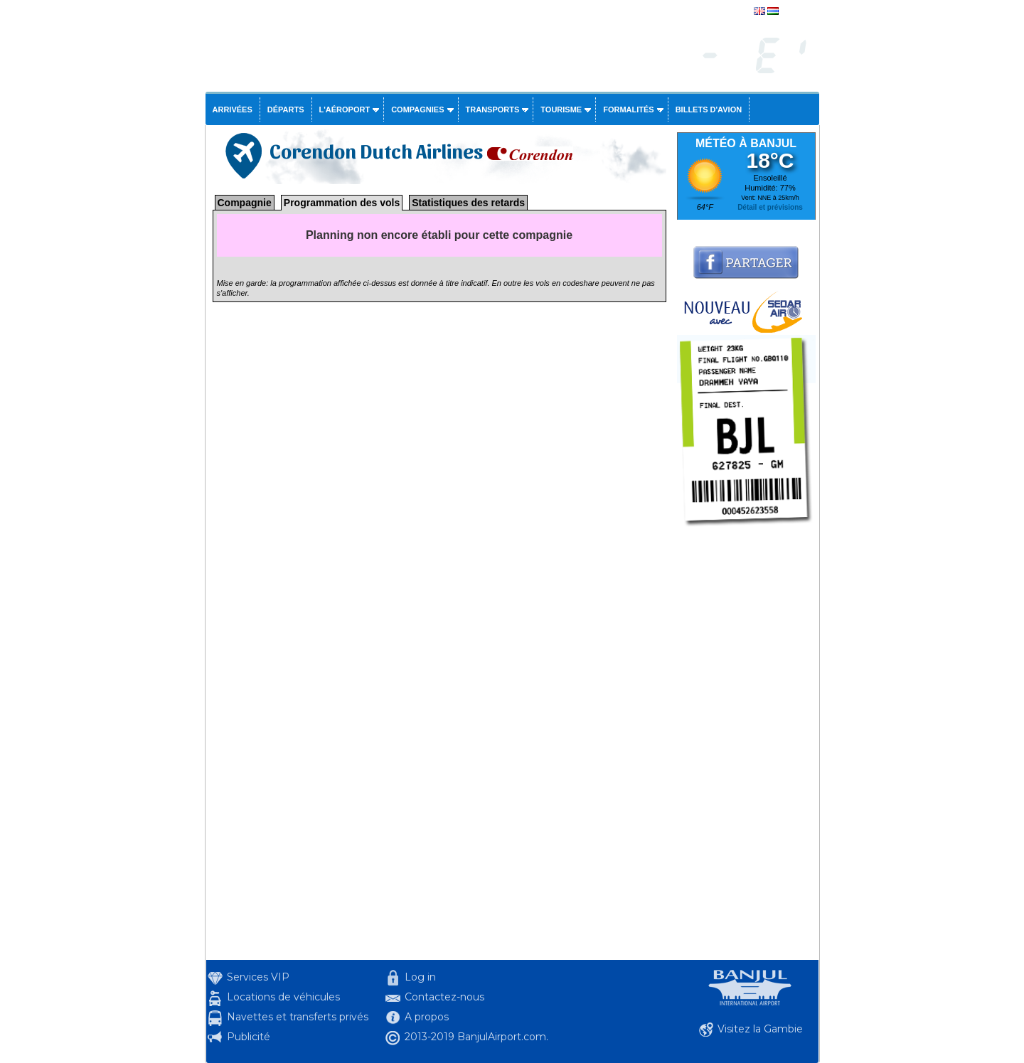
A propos (427, 1016)
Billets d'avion (709, 109)
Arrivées (232, 109)
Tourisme (561, 109)
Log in (420, 977)
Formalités (628, 109)
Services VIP (258, 977)
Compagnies (417, 109)
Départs (285, 109)
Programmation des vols (342, 202)
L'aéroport (344, 109)
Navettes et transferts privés (297, 1016)
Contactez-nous (444, 996)
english (795, 12)
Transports (493, 109)
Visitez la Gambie (760, 1028)
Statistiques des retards (468, 202)
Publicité (248, 1036)
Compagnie (245, 202)
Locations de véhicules (283, 996)
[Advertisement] (746, 746)
